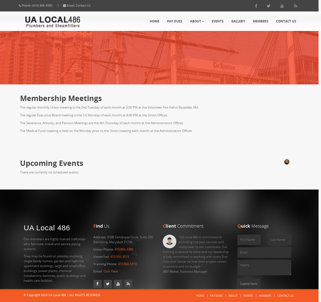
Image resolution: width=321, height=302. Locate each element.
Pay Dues (174, 21)
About (197, 21)
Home (154, 21)
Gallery (238, 21)
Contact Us (87, 5)
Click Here (111, 271)
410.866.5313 (127, 264)
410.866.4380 (124, 249)
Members (260, 21)
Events (218, 21)
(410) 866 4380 (46, 5)
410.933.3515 (119, 256)
